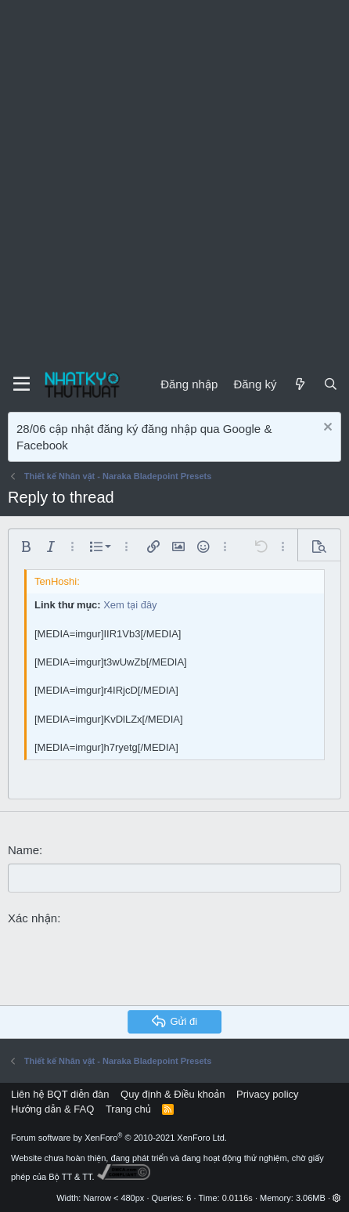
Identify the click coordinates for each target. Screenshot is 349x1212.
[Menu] (21, 384)
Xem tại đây (130, 605)
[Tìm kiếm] (330, 384)
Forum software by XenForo (119, 1137)
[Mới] (299, 384)
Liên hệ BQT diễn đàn (60, 1094)
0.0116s (237, 1198)
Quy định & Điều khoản (173, 1094)
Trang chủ (128, 1109)
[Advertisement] (174, 182)
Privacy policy (267, 1094)
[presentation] (127, 963)
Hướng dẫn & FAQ (52, 1109)
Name (23, 850)
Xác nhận (32, 918)
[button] (26, 546)
